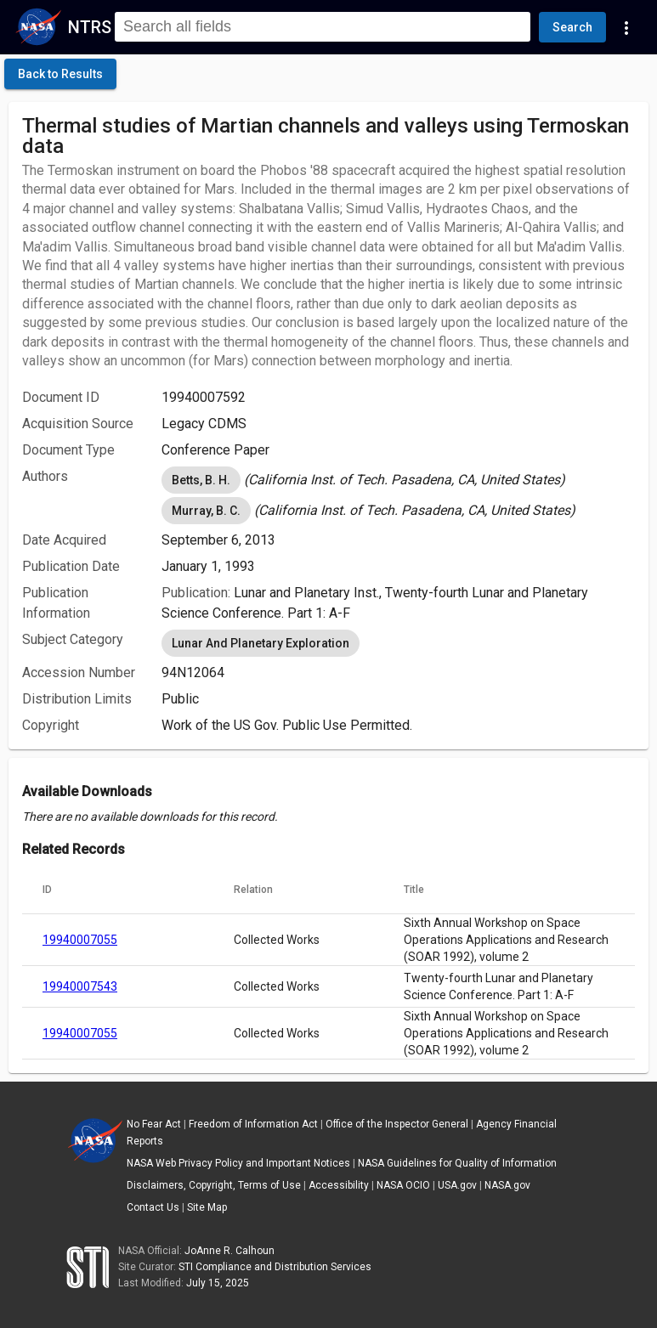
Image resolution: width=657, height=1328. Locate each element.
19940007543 (79, 986)
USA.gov (457, 1185)
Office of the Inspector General (397, 1124)
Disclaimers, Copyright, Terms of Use (214, 1185)
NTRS (89, 27)
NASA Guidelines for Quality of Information (457, 1163)
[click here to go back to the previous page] (60, 74)
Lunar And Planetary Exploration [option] (260, 643)
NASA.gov (507, 1185)
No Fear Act (154, 1124)
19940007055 (79, 940)
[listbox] (398, 480)
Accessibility (339, 1185)
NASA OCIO (403, 1185)
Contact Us (153, 1207)
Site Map (207, 1207)
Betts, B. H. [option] (201, 480)
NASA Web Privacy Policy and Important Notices (238, 1163)
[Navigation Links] (626, 27)
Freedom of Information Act (253, 1124)
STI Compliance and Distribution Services (274, 1267)
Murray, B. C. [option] (206, 510)
